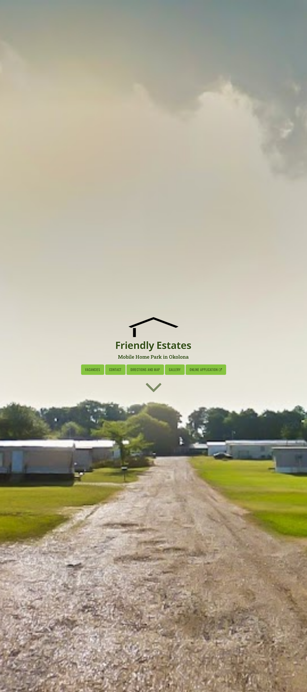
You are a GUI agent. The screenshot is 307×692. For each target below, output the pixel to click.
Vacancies (92, 369)
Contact (115, 369)
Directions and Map (145, 369)
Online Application (206, 369)
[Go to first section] (153, 387)
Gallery (175, 369)
